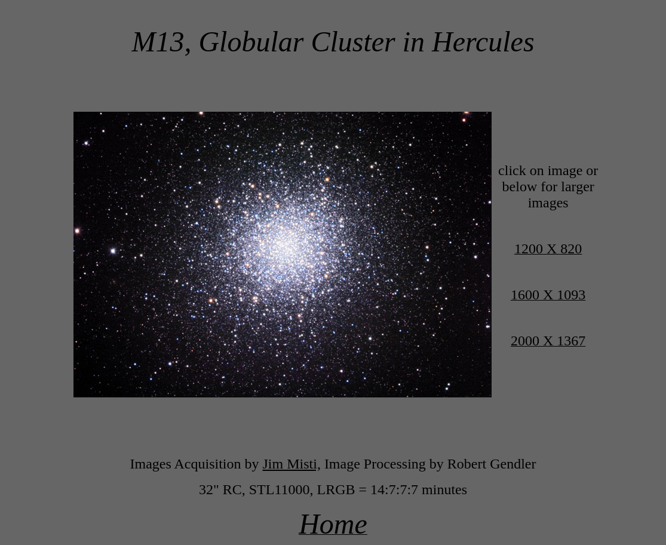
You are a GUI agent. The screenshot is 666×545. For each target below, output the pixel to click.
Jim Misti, (292, 463)
